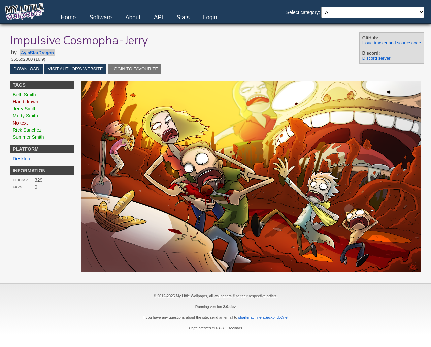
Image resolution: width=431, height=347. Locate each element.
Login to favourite (134, 68)
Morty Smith (25, 115)
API (158, 17)
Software (100, 17)
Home (68, 17)
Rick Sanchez (27, 130)
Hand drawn (25, 101)
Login (210, 17)
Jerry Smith (25, 108)
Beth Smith (24, 94)
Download (26, 68)
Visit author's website (75, 68)
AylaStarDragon (37, 52)
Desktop (21, 158)
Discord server (376, 58)
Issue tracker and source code (391, 42)
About (132, 17)
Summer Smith (28, 137)
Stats (183, 17)
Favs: (18, 187)
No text (20, 123)
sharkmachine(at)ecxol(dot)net (263, 317)
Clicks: (20, 180)
